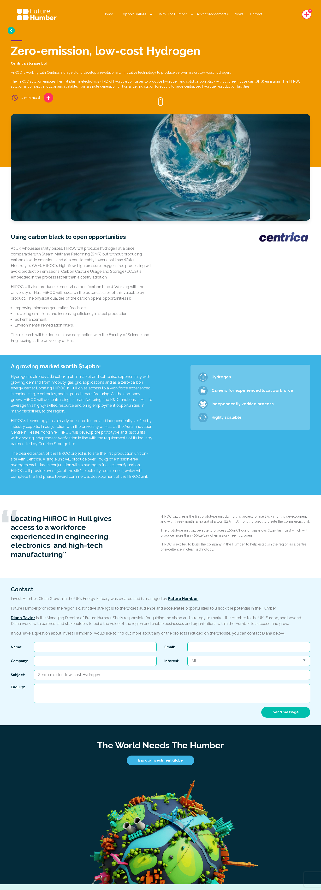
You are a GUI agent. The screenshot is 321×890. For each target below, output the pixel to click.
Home (108, 14)
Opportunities (137, 14)
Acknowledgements (212, 14)
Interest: (171, 661)
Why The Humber (176, 14)
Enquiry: (18, 687)
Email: (169, 647)
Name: (16, 647)
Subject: (18, 675)
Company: (19, 661)
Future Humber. (183, 598)
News (239, 14)
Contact (256, 14)
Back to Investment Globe (160, 760)
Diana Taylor (23, 618)
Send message (286, 712)
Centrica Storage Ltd (29, 63)
